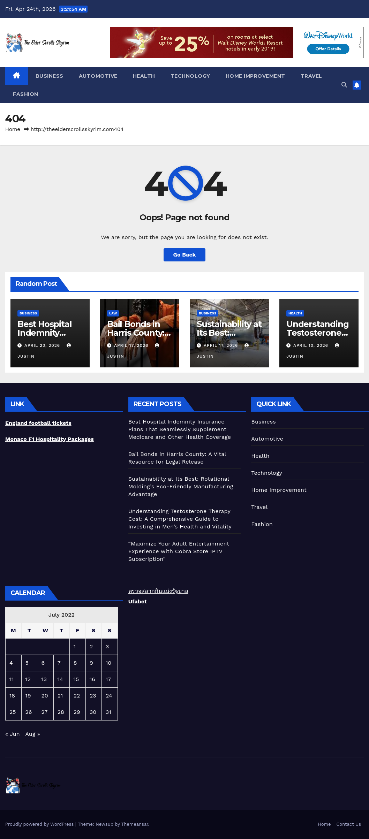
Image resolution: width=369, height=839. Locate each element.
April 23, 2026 (43, 345)
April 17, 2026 (132, 345)
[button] (344, 85)
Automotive (98, 76)
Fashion (25, 94)
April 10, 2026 (311, 345)
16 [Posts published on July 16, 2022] (92, 679)
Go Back (184, 254)
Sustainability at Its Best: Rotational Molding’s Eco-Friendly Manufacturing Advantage (180, 486)
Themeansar (134, 824)
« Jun (12, 734)
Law (113, 313)
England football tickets (38, 423)
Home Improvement (255, 76)
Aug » (32, 734)
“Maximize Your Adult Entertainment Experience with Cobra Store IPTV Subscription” (178, 551)
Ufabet (137, 601)
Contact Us (348, 824)
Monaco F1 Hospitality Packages (49, 439)
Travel (311, 76)
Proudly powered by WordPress (40, 824)
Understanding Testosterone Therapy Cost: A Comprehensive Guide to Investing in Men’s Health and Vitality (180, 519)
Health (144, 76)
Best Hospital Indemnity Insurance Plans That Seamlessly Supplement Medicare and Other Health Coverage (179, 429)
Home (12, 129)
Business (49, 76)
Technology (190, 76)
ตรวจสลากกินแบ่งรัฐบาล (158, 591)
